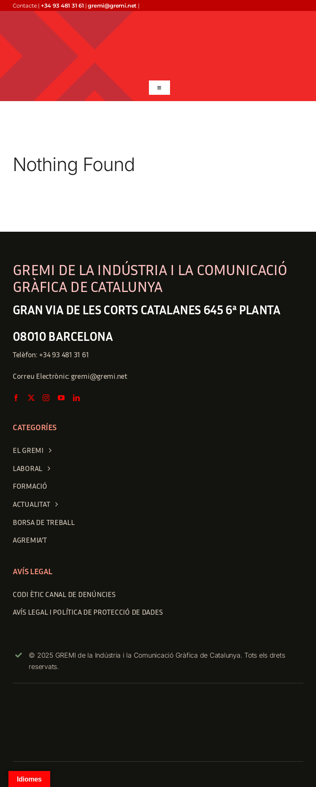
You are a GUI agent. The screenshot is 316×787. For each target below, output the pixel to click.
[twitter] (31, 397)
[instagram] (46, 397)
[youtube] (61, 397)
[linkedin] (76, 397)
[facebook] (16, 397)
